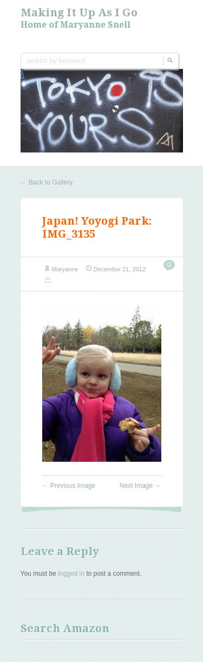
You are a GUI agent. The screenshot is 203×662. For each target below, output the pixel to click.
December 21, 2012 (119, 269)
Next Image (140, 485)
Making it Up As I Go (79, 12)
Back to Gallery (47, 182)
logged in (71, 573)
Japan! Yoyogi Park (95, 220)
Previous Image (69, 485)
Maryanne (65, 269)
